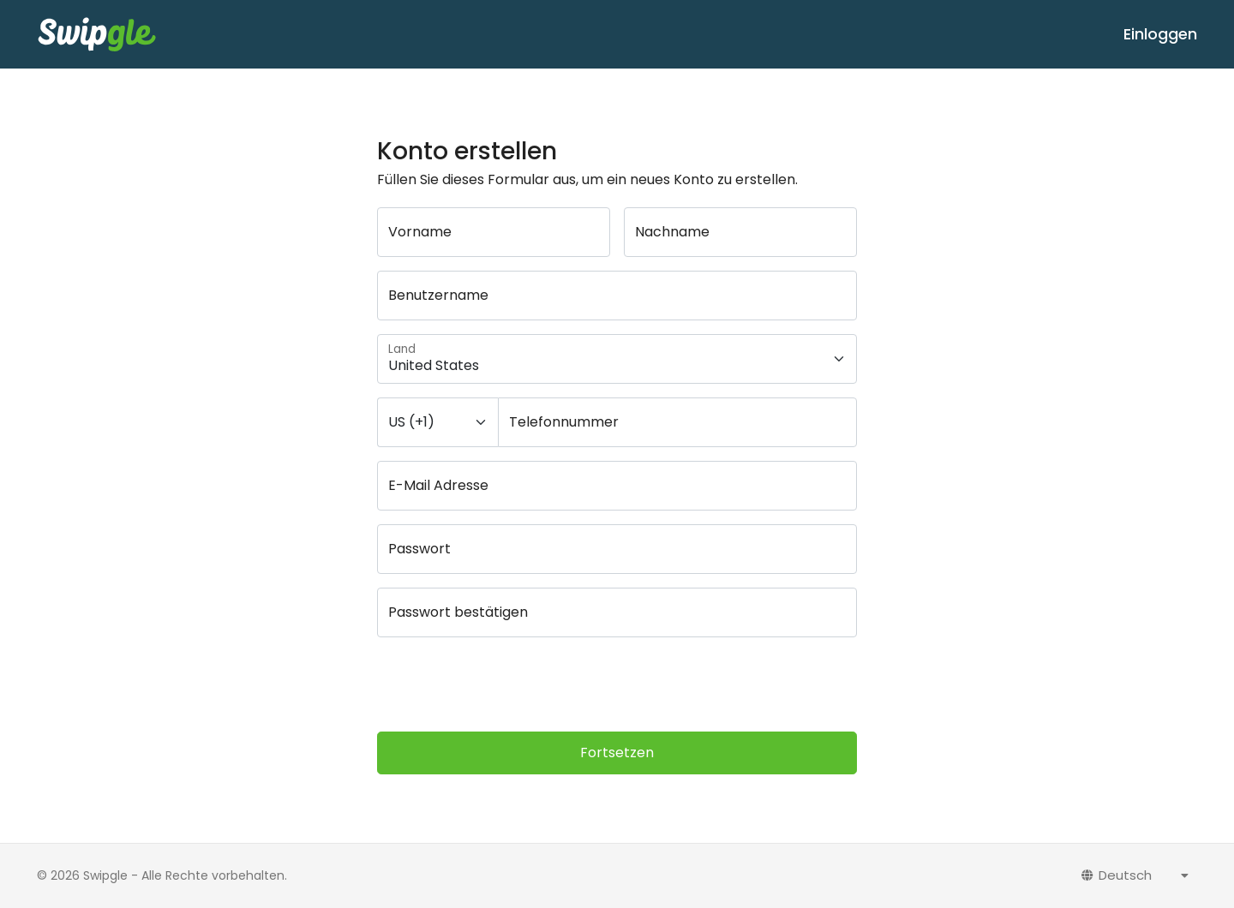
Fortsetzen (617, 752)
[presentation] (507, 684)
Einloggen (1160, 34)
